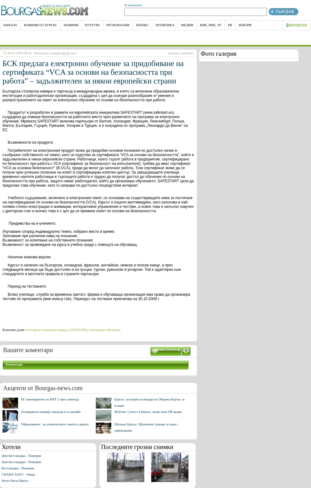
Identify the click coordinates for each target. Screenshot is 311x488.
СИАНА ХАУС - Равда (18, 474)
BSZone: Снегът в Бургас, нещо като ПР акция (148, 412)
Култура (92, 25)
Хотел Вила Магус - (16, 480)
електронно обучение (104, 330)
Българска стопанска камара (46, 330)
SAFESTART (77, 330)
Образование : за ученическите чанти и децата (55, 424)
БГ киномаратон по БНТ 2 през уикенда (50, 399)
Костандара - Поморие (18, 468)
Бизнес (142, 25)
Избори (245, 25)
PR (230, 25)
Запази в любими (180, 53)
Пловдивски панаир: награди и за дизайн (51, 412)
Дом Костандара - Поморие (21, 455)
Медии (187, 25)
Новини (71, 25)
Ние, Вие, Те (210, 25)
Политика (165, 25)
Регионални (117, 25)
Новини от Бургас (40, 25)
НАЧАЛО (10, 25)
